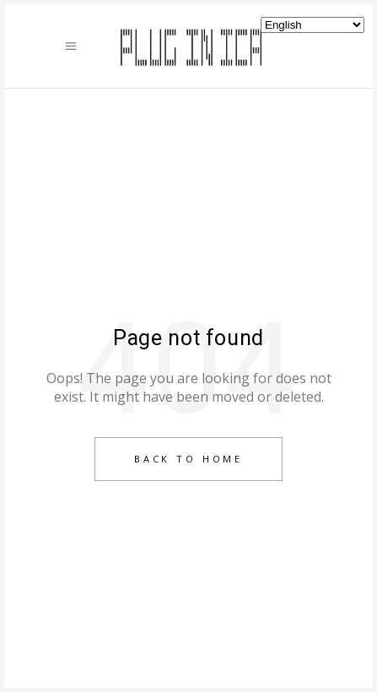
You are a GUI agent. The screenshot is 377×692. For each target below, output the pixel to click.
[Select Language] (312, 25)
